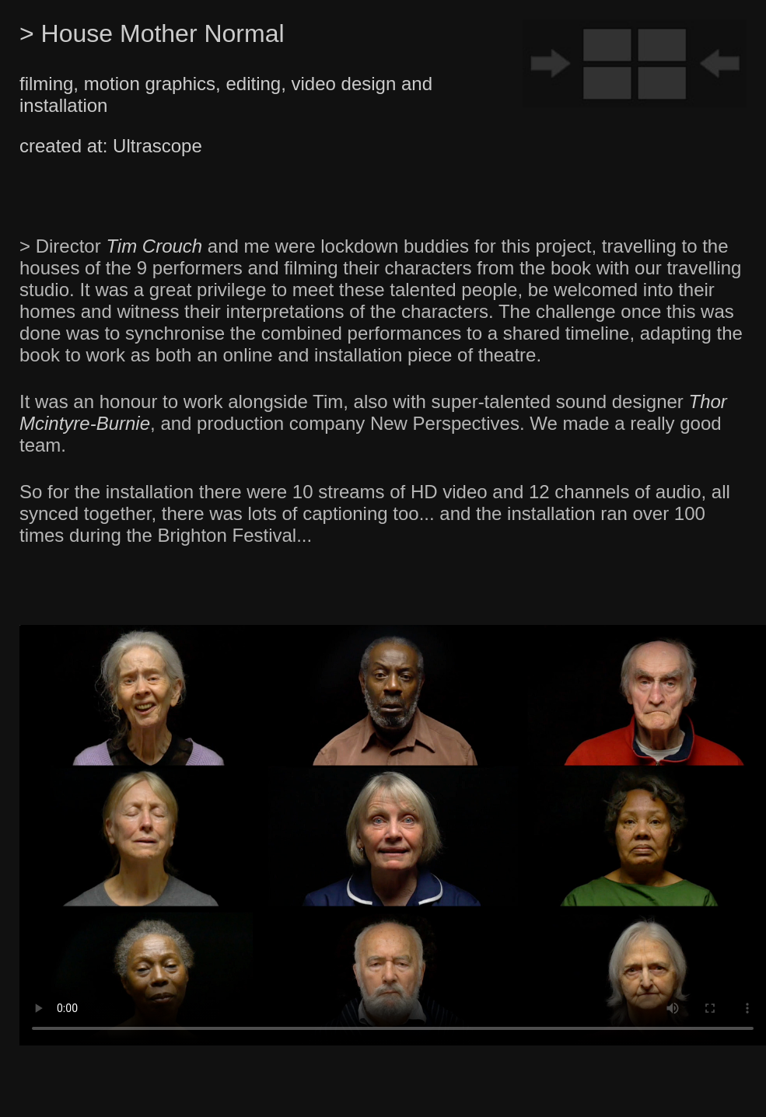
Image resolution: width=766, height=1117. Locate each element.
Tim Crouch (154, 246)
